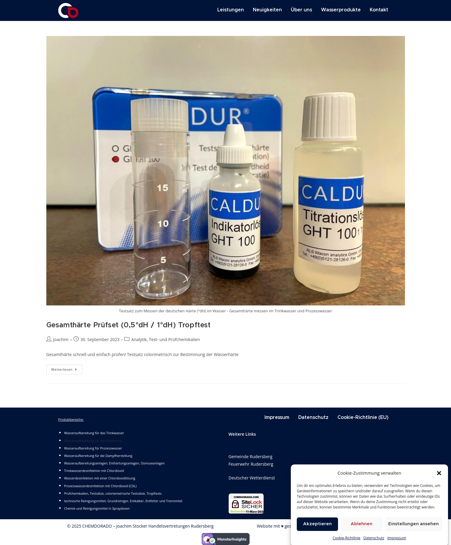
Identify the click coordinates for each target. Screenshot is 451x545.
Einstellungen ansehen (413, 531)
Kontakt (379, 9)
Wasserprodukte (341, 9)
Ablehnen (361, 531)
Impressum (277, 417)
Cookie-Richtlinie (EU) (363, 417)
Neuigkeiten (267, 9)
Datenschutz (313, 417)
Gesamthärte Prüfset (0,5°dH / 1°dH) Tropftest (128, 325)
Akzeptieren (317, 531)
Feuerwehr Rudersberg (251, 464)
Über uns (301, 9)
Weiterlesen (66, 368)
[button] (439, 480)
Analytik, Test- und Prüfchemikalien (165, 339)
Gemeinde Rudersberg (251, 456)
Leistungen (230, 9)
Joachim (61, 339)
